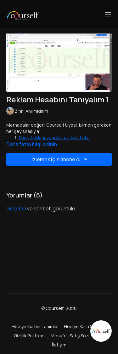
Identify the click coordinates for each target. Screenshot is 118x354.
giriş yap (16, 208)
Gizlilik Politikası (30, 336)
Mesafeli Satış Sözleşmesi (77, 336)
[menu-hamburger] (108, 14)
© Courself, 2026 (59, 308)
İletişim (59, 345)
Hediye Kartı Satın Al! (85, 326)
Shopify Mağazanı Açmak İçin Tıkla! (54, 137)
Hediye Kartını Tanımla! (35, 326)
